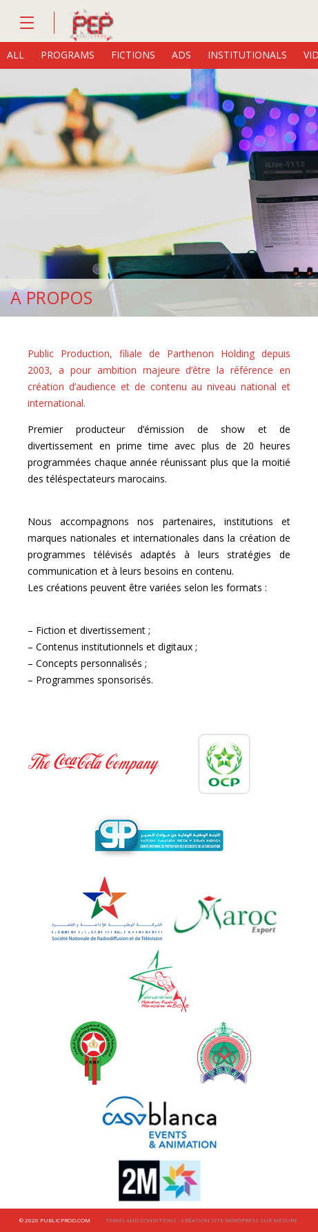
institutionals (247, 54)
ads (181, 54)
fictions (133, 54)
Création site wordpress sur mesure (239, 1220)
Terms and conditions (141, 1220)
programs (68, 54)
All (15, 54)
